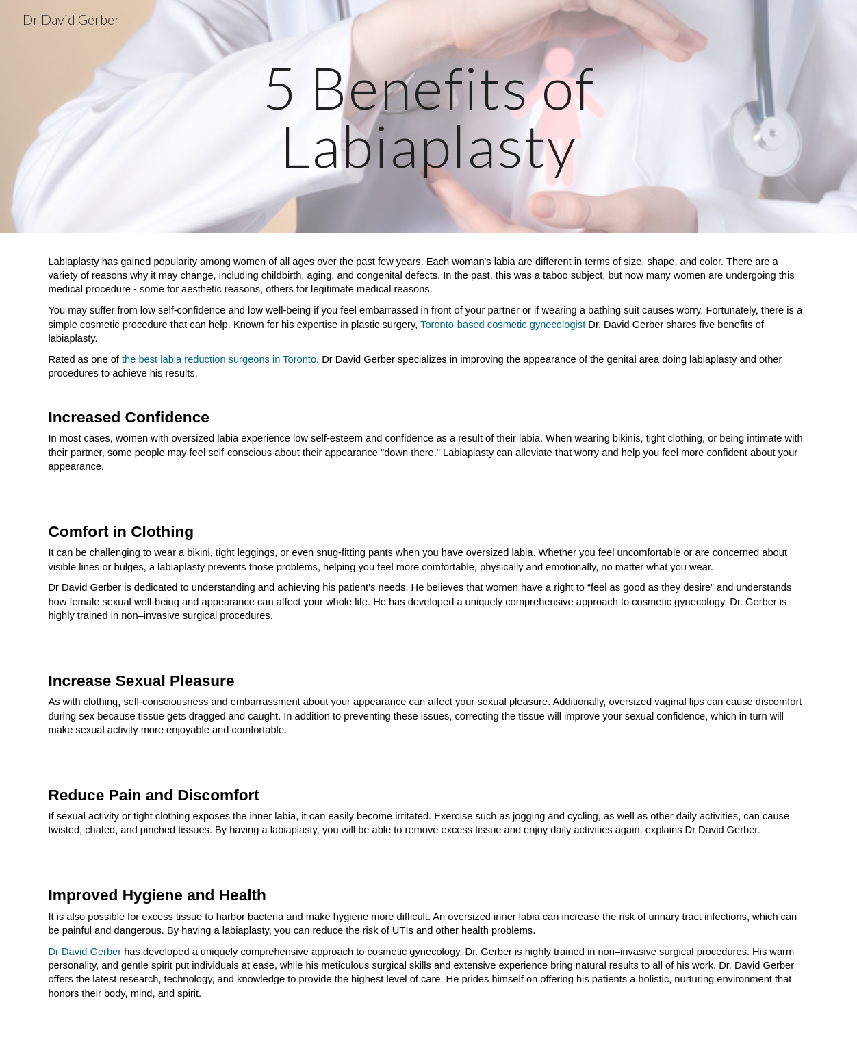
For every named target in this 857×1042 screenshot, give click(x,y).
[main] (428, 117)
